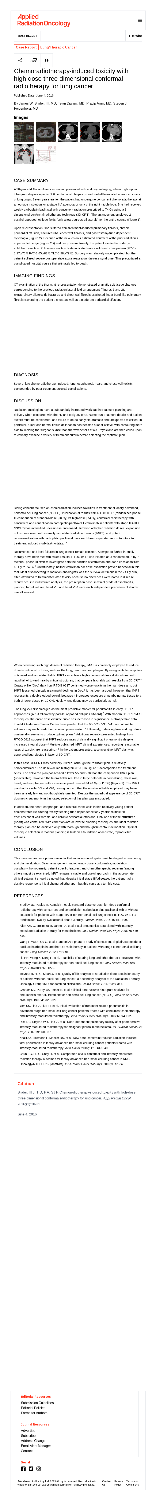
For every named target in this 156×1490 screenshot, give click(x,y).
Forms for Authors (34, 1413)
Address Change (33, 1441)
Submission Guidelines (37, 1403)
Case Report (26, 47)
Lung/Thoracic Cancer (58, 47)
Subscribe (28, 1436)
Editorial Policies (33, 1408)
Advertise (28, 1430)
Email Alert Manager (36, 1446)
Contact (27, 1451)
